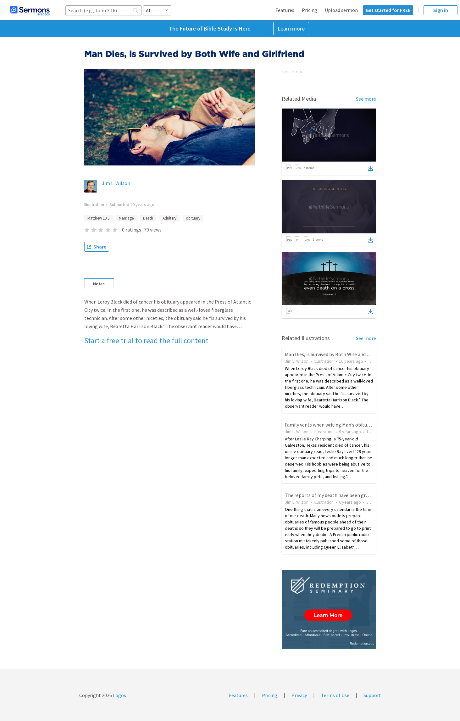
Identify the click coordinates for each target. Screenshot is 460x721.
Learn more (291, 28)
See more (366, 99)
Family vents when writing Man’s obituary (329, 425)
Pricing (309, 10)
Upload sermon (341, 10)
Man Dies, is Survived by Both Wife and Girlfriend (336, 354)
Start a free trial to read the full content (146, 340)
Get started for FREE (388, 10)
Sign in (440, 10)
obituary (193, 218)
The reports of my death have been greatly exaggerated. (345, 495)
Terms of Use (335, 695)
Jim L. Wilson (116, 183)
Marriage (126, 218)
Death (148, 218)
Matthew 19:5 (98, 218)
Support (372, 695)
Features (284, 10)
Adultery (169, 218)
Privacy (299, 695)
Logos (119, 695)
